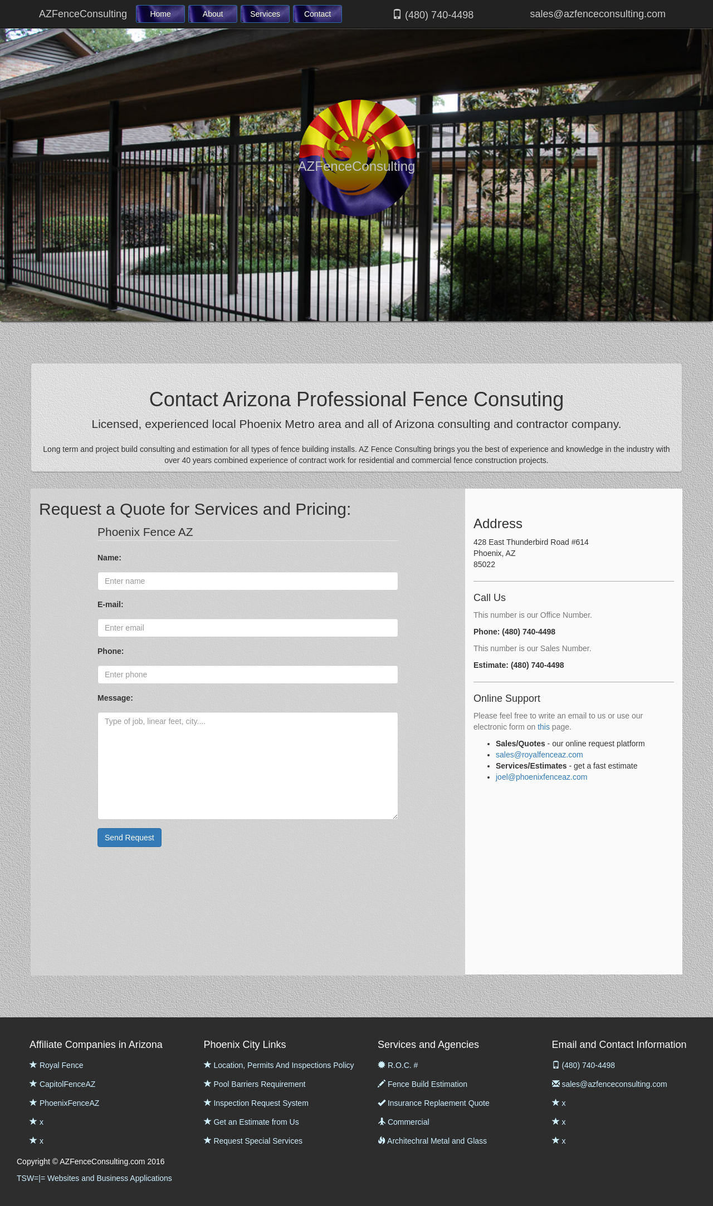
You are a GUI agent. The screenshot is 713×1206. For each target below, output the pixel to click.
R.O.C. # (398, 1065)
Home (160, 13)
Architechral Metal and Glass (432, 1140)
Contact (317, 13)
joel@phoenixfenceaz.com (541, 776)
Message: (116, 697)
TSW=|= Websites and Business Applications (94, 1178)
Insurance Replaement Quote (434, 1103)
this (544, 726)
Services (265, 13)
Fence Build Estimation (422, 1084)
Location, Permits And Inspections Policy (279, 1065)
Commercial (403, 1122)
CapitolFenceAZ (62, 1084)
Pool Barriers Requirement (255, 1084)
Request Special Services (253, 1140)
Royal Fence (56, 1065)
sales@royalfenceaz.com (539, 754)
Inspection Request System (256, 1103)
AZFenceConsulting (83, 13)
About (213, 13)
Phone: (111, 651)
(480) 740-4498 (432, 15)
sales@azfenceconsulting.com (597, 13)
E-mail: (111, 604)
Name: (110, 557)
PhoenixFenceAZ (64, 1103)
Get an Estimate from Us (251, 1122)
